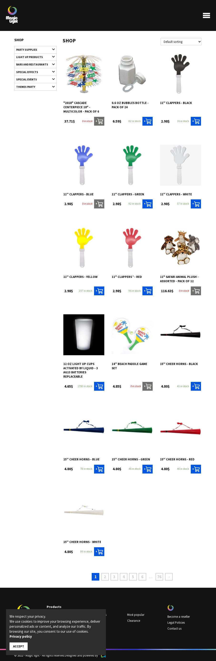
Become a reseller (178, 616)
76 (159, 576)
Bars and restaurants (33, 64)
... (151, 576)
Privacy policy (21, 636)
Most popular (135, 615)
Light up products (33, 57)
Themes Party (33, 86)
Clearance (133, 620)
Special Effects (33, 71)
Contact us (174, 628)
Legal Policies (176, 622)
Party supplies (33, 49)
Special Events (33, 79)
